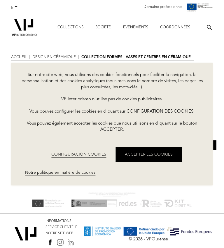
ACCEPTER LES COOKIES (149, 154)
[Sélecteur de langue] (15, 7)
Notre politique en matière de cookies (60, 172)
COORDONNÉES (175, 27)
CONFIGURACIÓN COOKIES (78, 154)
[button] (209, 27)
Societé (103, 27)
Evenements (135, 27)
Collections (70, 27)
